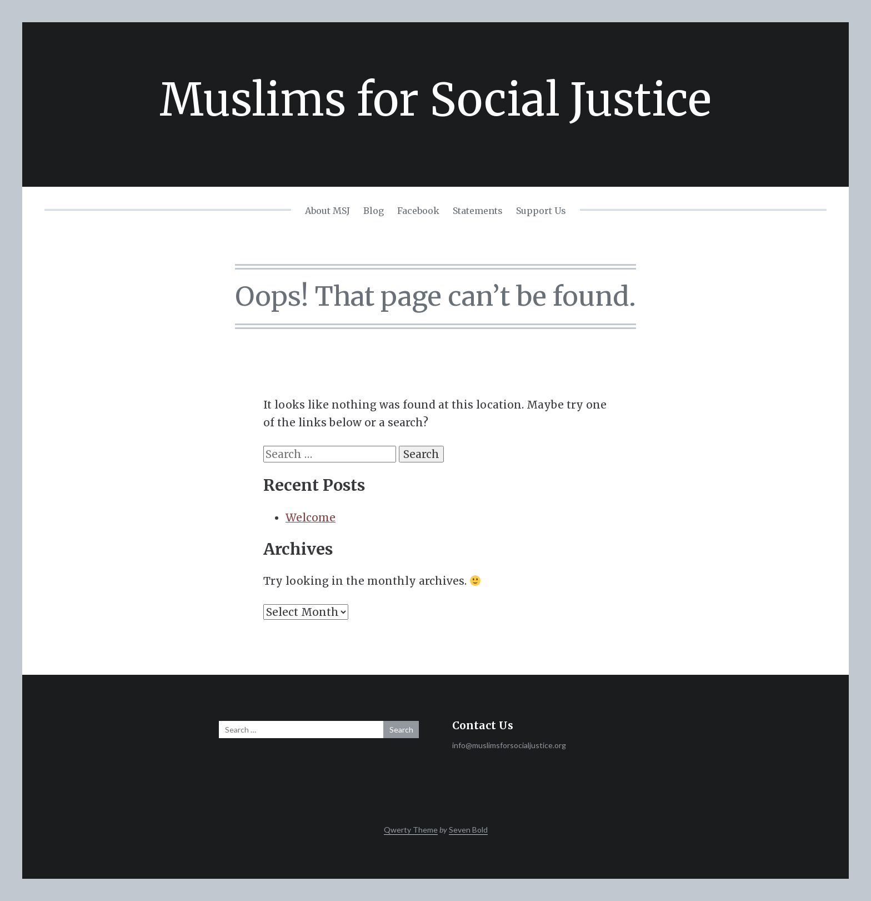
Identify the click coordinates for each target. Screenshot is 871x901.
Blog (373, 210)
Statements (478, 210)
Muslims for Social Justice (435, 100)
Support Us (541, 210)
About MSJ (327, 210)
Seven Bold (468, 829)
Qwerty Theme (411, 829)
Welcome (311, 517)
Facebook (418, 210)
